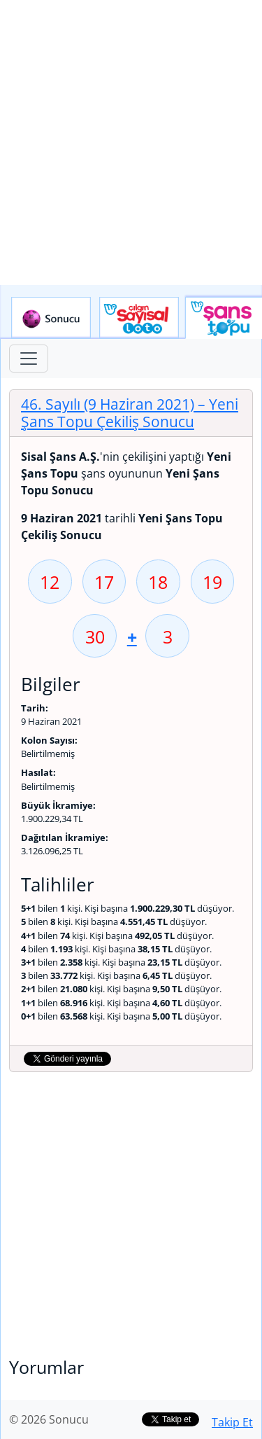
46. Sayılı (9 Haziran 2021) (129, 412)
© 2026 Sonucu (49, 1419)
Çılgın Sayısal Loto (139, 318)
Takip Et (232, 1422)
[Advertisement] (131, 142)
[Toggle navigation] (28, 359)
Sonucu (51, 318)
